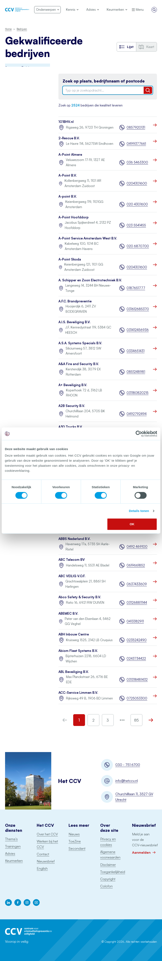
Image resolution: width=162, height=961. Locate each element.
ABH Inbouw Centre (73, 634)
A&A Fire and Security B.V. (78, 364)
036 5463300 (137, 162)
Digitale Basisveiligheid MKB (21, 106)
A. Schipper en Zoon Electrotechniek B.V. (90, 280)
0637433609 (137, 584)
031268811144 (137, 603)
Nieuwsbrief (46, 861)
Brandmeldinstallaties (20, 86)
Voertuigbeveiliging (18, 272)
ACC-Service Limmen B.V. (78, 693)
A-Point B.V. (67, 175)
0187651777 (136, 288)
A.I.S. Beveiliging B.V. (74, 322)
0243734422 (136, 659)
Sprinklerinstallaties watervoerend (18, 236)
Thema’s (11, 839)
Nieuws (74, 834)
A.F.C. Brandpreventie (75, 301)
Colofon (106, 886)
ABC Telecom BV (71, 560)
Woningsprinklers (17, 263)
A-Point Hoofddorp (73, 217)
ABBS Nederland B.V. (74, 539)
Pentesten (12, 188)
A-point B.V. (67, 196)
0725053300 (137, 698)
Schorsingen (14, 289)
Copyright (107, 879)
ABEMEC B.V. (68, 613)
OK (132, 524)
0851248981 (136, 372)
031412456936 (138, 330)
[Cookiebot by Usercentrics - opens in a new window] (138, 434)
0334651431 (135, 351)
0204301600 (137, 183)
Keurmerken (14, 861)
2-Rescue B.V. (69, 138)
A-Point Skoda (69, 259)
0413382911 (135, 621)
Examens (11, 127)
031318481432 (137, 680)
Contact (43, 854)
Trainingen (13, 846)
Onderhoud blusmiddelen (14, 176)
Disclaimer (108, 865)
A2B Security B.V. (71, 406)
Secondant (77, 848)
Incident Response (18, 118)
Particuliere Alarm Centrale (17, 199)
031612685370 (138, 309)
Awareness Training (18, 76)
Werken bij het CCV (47, 844)
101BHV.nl (66, 122)
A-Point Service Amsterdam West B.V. (87, 238)
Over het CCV (47, 834)
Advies (10, 853)
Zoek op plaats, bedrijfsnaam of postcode (104, 81)
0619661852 (136, 565)
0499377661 (136, 144)
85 (136, 720)
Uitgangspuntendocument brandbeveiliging (23, 250)
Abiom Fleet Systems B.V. (78, 651)
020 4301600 (137, 204)
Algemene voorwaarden (110, 854)
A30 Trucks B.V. (70, 427)
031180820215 (137, 393)
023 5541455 (136, 225)
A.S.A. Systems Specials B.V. (80, 343)
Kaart (146, 47)
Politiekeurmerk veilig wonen (20, 138)
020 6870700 (138, 246)
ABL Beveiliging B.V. (73, 672)
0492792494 (137, 414)
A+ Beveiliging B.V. (72, 385)
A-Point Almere (70, 155)
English (42, 868)
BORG (9, 95)
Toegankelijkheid (112, 872)
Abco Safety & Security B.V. (79, 597)
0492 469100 (137, 547)
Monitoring (12, 164)
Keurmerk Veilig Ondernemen (16, 152)
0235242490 (137, 640)
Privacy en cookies (108, 842)
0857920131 (136, 127)
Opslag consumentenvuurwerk (21, 213)
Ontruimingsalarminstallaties (24, 225)
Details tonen (139, 511)
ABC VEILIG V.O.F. (71, 576)
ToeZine (75, 841)
